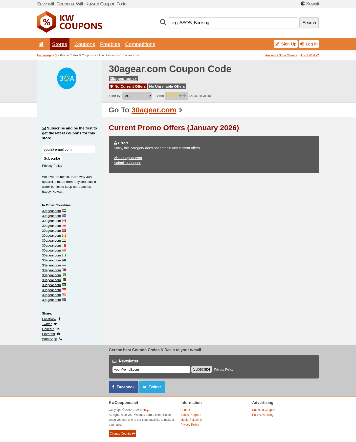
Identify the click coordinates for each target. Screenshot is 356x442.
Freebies (110, 44)
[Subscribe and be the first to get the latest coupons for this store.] (68, 149)
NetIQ (144, 410)
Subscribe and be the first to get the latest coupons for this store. (69, 133)
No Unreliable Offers (167, 86)
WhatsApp (49, 339)
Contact (185, 410)
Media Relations (191, 419)
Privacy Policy (52, 166)
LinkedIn (48, 329)
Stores (59, 44)
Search (309, 22)
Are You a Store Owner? (281, 55)
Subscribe (52, 158)
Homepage (44, 55)
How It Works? (309, 55)
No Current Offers (128, 86)
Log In (309, 44)
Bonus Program (190, 415)
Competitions (140, 44)
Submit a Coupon (127, 163)
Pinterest (48, 334)
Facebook (49, 319)
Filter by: (115, 96)
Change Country (122, 433)
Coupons (84, 44)
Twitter (47, 324)
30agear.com (123, 79)
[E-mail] (151, 369)
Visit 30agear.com (128, 158)
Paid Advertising (262, 415)
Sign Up (285, 44)
